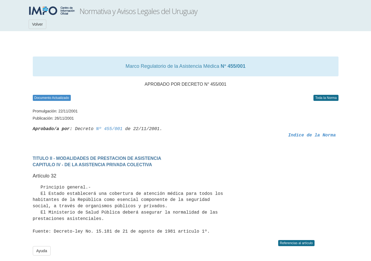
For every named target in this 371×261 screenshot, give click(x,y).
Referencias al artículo (296, 243)
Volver (37, 24)
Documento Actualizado (51, 98)
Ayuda (41, 251)
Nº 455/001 (109, 129)
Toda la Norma (326, 98)
